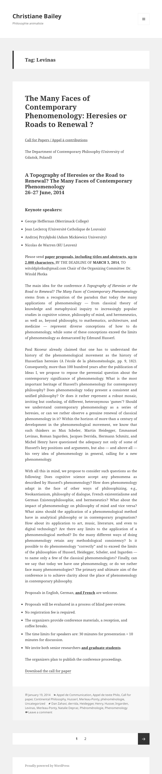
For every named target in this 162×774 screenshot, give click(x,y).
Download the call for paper (48, 671)
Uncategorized (35, 704)
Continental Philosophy (50, 699)
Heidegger (87, 704)
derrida (73, 704)
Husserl (72, 699)
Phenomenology (116, 708)
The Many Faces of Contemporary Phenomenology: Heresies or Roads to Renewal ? (76, 111)
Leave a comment (40, 712)
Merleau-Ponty (89, 699)
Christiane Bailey (36, 16)
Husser (109, 704)
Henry (99, 704)
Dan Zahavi (59, 704)
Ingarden (121, 704)
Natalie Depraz (68, 708)
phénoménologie (112, 699)
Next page (144, 739)
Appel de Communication (74, 695)
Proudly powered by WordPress (47, 766)
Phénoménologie (91, 708)
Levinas (30, 708)
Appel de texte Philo (106, 695)
